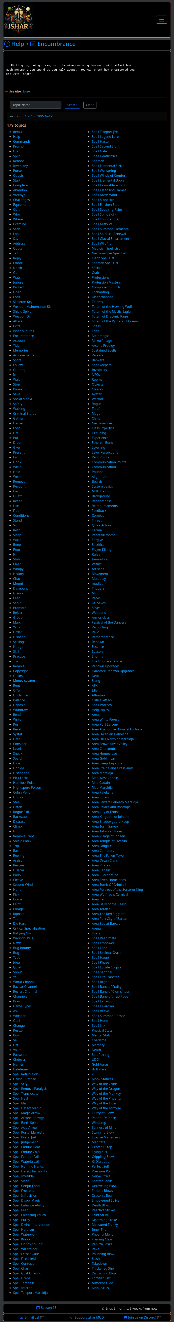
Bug (16, 952)
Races (96, 598)
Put (15, 438)
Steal (17, 802)
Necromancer (102, 423)
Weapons (99, 612)
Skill (16, 651)
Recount (19, 486)
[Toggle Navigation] (161, 20)
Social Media (22, 399)
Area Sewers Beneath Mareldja (115, 802)
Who (16, 214)
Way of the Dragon (106, 1088)
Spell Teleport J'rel (105, 132)
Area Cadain (101, 870)
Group (18, 617)
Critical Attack (102, 700)
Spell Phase (100, 962)
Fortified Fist (101, 1278)
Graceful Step (102, 1147)
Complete (20, 185)
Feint (17, 904)
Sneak (17, 753)
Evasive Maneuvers (106, 1137)
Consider (20, 744)
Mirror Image (102, 340)
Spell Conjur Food (26, 1186)
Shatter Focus (102, 1181)
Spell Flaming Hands (28, 1166)
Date (16, 739)
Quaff (17, 496)
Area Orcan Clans (105, 860)
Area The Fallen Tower (108, 855)
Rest (16, 530)
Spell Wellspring (104, 170)
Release (98, 355)
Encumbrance (23, 336)
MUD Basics (44, 116)
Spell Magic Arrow (26, 1113)
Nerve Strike (101, 1176)
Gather (18, 418)
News (17, 943)
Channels (20, 996)
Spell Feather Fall (26, 1156)
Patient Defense (104, 1118)
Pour (16, 549)
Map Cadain (101, 782)
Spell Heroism (23, 1229)
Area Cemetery (103, 850)
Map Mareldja (102, 787)
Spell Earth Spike (25, 1122)
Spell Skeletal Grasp (106, 952)
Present (19, 452)
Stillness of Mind (104, 1127)
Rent (16, 685)
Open (17, 292)
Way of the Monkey (106, 1093)
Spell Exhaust (102, 1001)
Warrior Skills (23, 938)
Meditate (98, 1142)
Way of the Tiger (104, 1103)
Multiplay (99, 578)
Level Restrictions (105, 452)
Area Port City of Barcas (109, 918)
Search (72, 105)
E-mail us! (32, 1317)
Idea (16, 962)
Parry (17, 875)
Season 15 (46, 1307)
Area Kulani (100, 797)
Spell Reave (100, 1011)
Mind (95, 593)
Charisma (99, 1040)
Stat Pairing (100, 1054)
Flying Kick (100, 1152)
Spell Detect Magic (27, 1108)
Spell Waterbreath (26, 1161)
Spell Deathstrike (104, 156)
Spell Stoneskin (103, 200)
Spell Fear (20, 1210)
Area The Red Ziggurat (109, 914)
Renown (98, 642)
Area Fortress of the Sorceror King (117, 889)
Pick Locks (20, 778)
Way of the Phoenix (106, 1098)
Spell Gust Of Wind (27, 1273)
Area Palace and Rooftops (111, 807)
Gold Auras (100, 1064)
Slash (96, 1258)
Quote (18, 248)
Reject (17, 612)
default (18, 132)
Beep (17, 544)
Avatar (97, 394)
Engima (97, 656)
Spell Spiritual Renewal (109, 234)
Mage (96, 413)
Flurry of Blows (103, 1113)
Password (20, 1054)
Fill (15, 554)
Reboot (18, 161)
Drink (17, 462)
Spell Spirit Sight (104, 214)
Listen (17, 807)
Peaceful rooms (103, 535)
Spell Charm (22, 1268)
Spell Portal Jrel (24, 1137)
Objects (97, 384)
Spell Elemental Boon (108, 180)
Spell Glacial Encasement (110, 238)
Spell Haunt (100, 957)
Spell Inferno (22, 1288)
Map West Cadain (105, 778)
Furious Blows (102, 1190)
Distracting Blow (104, 1273)
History (18, 574)
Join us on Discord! (142, 1317)
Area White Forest (105, 719)
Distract (19, 821)
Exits (16, 326)
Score (26, 91)
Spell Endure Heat (26, 1147)
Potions (97, 472)
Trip (16, 846)
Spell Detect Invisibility (30, 1171)
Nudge (18, 646)
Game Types (22, 1006)
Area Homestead (104, 753)
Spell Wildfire (102, 243)
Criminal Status (24, 413)
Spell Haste (100, 141)
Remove (19, 481)
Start (16, 180)
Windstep (99, 1122)
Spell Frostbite (24, 1190)
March (18, 622)
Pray (16, 1001)
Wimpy (18, 569)
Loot (16, 428)
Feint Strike (100, 1215)
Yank (16, 627)
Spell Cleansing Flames (109, 190)
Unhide (18, 768)
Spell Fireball (22, 1278)
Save (16, 394)
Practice (19, 656)
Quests (18, 175)
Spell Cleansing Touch (29, 1215)
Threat (97, 520)
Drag (17, 151)
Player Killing (101, 549)
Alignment (100, 476)
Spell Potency (102, 705)
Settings (19, 642)
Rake (95, 1249)
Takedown (99, 1263)
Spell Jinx (98, 1025)
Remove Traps (23, 836)
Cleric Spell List (103, 258)
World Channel (24, 982)
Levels (17, 748)
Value (17, 1050)
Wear (17, 476)
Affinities (98, 695)
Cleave (18, 880)
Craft (95, 272)
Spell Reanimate (104, 938)
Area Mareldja (102, 773)
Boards (97, 481)
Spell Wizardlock (25, 1249)
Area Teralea (101, 909)
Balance (19, 700)
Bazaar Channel (25, 986)
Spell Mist (20, 1103)
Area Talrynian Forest (108, 831)
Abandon (20, 190)
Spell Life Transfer (105, 977)
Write (17, 719)
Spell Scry (20, 1084)
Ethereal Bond (102, 442)
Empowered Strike (105, 1200)
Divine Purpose (24, 1079)
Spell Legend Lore (105, 136)
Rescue (18, 865)
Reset (17, 729)
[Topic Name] (35, 105)
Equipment (21, 204)
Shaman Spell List (105, 263)
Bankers (98, 360)
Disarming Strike (104, 1220)
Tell (15, 253)
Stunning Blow (103, 1132)
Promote (19, 608)
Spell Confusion (25, 1263)
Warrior (97, 399)
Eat (15, 457)
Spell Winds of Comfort (109, 175)
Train (17, 661)
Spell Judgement (25, 1142)
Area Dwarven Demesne (110, 734)
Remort (18, 666)
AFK (94, 685)
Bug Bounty (22, 948)
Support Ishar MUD (87, 1317)
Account (19, 340)
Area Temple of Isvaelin (109, 841)
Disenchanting (103, 297)
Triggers (98, 588)
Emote (18, 263)
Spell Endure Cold (26, 1152)
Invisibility (99, 370)
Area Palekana (102, 792)
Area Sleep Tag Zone (107, 763)
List (15, 1045)
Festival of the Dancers (109, 622)
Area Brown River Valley (109, 744)
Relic (95, 632)
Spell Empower (103, 943)
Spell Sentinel (102, 972)
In (14, 374)
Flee (16, 510)
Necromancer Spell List (109, 253)
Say (15, 238)
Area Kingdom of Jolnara (110, 816)
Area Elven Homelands (109, 880)
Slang (96, 680)
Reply (17, 258)
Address (19, 243)
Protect (18, 287)
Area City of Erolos (105, 812)
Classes (97, 389)
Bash (17, 850)
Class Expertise (103, 428)
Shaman (98, 161)
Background (101, 496)
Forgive (97, 540)
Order (17, 632)
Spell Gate (99, 151)
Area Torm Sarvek (105, 826)
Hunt (17, 889)
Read (17, 714)
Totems (97, 302)
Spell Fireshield (24, 1258)
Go (15, 272)
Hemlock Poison (25, 782)
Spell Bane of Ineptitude (110, 996)
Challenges (21, 200)
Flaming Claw (102, 1239)
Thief (95, 408)
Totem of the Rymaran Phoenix (115, 321)
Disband (19, 637)
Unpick (18, 797)
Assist (17, 860)
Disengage (21, 773)
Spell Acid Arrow (25, 1127)
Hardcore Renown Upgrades (113, 671)
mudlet (97, 583)
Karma (97, 530)
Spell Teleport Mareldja (30, 1292)
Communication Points (109, 462)
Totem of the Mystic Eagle (111, 311)
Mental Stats (101, 1035)
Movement (100, 574)
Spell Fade (99, 948)
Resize (18, 1030)
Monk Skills (100, 1288)
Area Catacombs (104, 748)
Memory (98, 1045)
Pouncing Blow (103, 1254)
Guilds (18, 676)
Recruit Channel (25, 991)
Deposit (19, 705)
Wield (17, 467)
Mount (18, 583)
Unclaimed (21, 695)
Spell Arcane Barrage (29, 1118)
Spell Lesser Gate (26, 1254)
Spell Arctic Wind (104, 195)
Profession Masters (106, 282)
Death (96, 1050)
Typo (16, 957)
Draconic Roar (102, 1195)
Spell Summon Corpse (108, 1016)
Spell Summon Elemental (110, 229)
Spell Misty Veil (103, 224)
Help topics (100, 710)
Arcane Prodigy (103, 345)
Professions (100, 277)
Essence (98, 646)
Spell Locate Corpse (106, 967)
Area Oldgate (102, 846)
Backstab (20, 816)
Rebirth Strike (102, 1244)
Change (19, 1025)
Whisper (19, 1016)
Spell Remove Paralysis (30, 1088)
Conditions (21, 515)
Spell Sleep (21, 1181)
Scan (16, 229)
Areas (96, 714)
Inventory (20, 166)
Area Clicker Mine (105, 875)
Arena (96, 928)
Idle (94, 690)
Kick (16, 894)
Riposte (18, 914)
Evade (17, 899)
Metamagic (100, 336)
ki (93, 1074)
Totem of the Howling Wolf (112, 306)
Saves (96, 608)
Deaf (95, 676)
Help (16, 136)
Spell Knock (21, 1239)
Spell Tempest (23, 1283)
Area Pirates (101, 865)
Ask (15, 1011)
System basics (102, 486)
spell (28, 116)
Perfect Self (100, 1166)
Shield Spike (22, 311)
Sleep (17, 535)
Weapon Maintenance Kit (32, 306)
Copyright (20, 671)
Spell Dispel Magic (26, 1200)
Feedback (99, 510)
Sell (15, 1040)
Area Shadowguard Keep (110, 821)
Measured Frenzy (105, 1224)
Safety (17, 404)
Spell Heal (20, 1098)
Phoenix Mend (103, 1234)
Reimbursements (105, 506)
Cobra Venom (23, 792)
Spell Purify (21, 1220)
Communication (104, 467)
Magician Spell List (106, 248)
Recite (17, 501)
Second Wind (23, 884)
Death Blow (100, 1205)
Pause (17, 389)
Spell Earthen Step (105, 204)
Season (97, 651)
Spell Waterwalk (25, 1234)
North (17, 268)
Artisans (98, 569)
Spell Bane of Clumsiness (110, 991)
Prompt (18, 146)
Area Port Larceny (105, 724)
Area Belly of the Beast (109, 904)
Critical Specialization (29, 928)
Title (16, 345)
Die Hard (19, 923)
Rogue (97, 404)
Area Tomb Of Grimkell (109, 884)
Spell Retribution (25, 1074)
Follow (18, 365)
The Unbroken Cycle (107, 661)
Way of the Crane (105, 1084)
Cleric (96, 418)
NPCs (96, 374)
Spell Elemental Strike (108, 166)
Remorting (100, 627)
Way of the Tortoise (106, 1108)
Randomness (102, 501)
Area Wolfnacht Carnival (110, 894)
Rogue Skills (22, 812)
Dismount (20, 588)
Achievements (23, 355)
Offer (17, 690)
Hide (16, 763)
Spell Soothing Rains (107, 209)
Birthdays (99, 1069)
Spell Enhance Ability (28, 1205)
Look (16, 234)
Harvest (19, 423)
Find (16, 831)
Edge (95, 331)
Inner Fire (99, 1229)
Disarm (18, 870)
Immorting (100, 559)
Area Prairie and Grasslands (113, 768)
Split (16, 156)
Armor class (101, 617)
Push (17, 724)
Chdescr (19, 1059)
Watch (18, 277)
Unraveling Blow (104, 1186)
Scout (17, 603)
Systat (17, 734)
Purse (17, 170)
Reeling (18, 855)
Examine (19, 224)
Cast (16, 491)
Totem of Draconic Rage (110, 316)
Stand (17, 520)
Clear (90, 105)
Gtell (16, 1020)
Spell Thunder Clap (106, 219)
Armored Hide (102, 1283)
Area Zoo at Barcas (106, 923)
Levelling (98, 447)
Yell (15, 977)
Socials (97, 268)
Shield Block (22, 841)
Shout (17, 972)
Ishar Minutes (23, 331)
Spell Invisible (23, 1176)
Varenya (19, 195)
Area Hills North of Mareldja (113, 739)
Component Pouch (106, 287)
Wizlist (97, 564)
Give (16, 447)
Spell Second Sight (106, 146)
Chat (16, 578)
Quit (16, 209)
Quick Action (101, 525)
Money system (24, 680)
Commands (21, 141)
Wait (16, 379)
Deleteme (20, 1069)
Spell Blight (100, 982)
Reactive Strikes (103, 1210)
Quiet (17, 967)
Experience (100, 438)
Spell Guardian (103, 1006)
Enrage (18, 909)
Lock (16, 297)
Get (15, 433)
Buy (16, 1035)
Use (16, 506)
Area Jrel (98, 899)
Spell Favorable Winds (108, 185)
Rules (96, 554)
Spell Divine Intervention (31, 1224)
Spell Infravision (25, 1195)
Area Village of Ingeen (108, 836)
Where (18, 219)
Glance (18, 593)
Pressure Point (103, 1171)
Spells (96, 326)
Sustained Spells (104, 350)
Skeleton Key (22, 302)
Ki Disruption (101, 1161)
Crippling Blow (103, 1156)
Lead (16, 598)
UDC (95, 1059)
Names (18, 1064)
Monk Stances (102, 1079)
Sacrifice (98, 544)
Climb (17, 826)
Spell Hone (100, 1020)
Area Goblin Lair (104, 758)
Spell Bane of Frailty (107, 986)
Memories (20, 350)
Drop (17, 442)
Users (96, 933)
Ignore (18, 282)
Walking (19, 408)
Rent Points (100, 457)
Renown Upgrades (106, 666)
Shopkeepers (102, 365)
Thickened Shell (103, 1268)
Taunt (17, 918)
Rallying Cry (22, 933)
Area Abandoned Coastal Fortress (117, 729)
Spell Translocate (25, 1093)
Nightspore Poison (27, 787)
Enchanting (100, 292)
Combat (98, 515)
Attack (18, 321)
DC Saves (99, 603)
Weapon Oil (22, 316)
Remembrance (103, 637)
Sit (15, 525)
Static (17, 559)
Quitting (19, 370)
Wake (17, 540)
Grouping (99, 433)
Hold (16, 472)
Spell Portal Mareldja (28, 1132)
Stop (16, 384)
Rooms (97, 379)
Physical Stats (102, 1030)
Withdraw (20, 710)
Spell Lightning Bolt (27, 1244)
